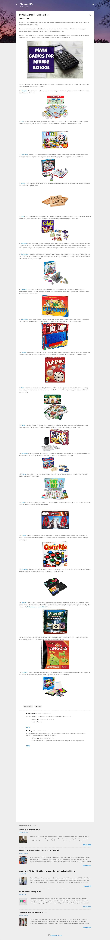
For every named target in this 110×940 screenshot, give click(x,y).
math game (38, 706)
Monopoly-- (24, 91)
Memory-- (24, 602)
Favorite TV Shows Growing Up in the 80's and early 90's (39, 850)
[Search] (93, 5)
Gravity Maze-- (25, 254)
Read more (87, 845)
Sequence (24, 243)
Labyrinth (23, 289)
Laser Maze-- (25, 154)
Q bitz (22, 216)
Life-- (23, 121)
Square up (24, 672)
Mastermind (24, 319)
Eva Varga (29, 731)
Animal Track (42, 607)
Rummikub (24, 453)
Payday (24, 474)
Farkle (23, 425)
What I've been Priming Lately (30, 892)
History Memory (32, 607)
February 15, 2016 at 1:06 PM (47, 719)
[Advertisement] (55, 805)
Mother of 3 (35, 719)
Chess (23, 502)
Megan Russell (31, 713)
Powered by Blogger (55, 935)
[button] (90, 15)
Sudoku (23, 183)
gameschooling (28, 706)
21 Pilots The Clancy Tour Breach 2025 (33, 912)
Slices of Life (26, 4)
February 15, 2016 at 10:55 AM (43, 713)
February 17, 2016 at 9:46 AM (40, 731)
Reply (28, 727)
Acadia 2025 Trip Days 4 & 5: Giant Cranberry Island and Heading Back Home (47, 871)
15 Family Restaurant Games (29, 830)
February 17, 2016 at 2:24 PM (47, 738)
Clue (22, 388)
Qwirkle (24, 535)
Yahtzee (24, 352)
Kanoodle (24, 569)
